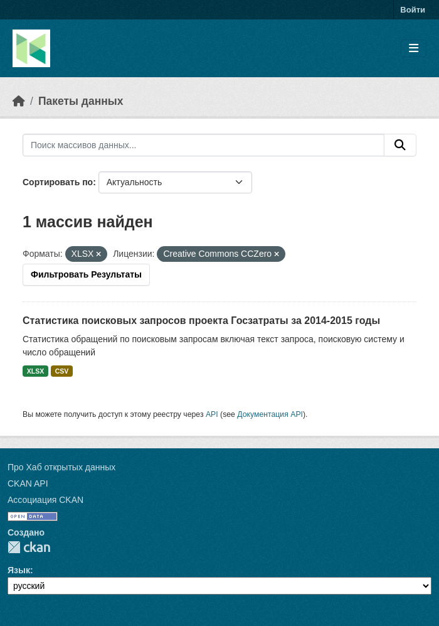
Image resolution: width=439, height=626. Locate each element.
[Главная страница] (19, 101)
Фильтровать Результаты (86, 274)
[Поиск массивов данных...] (203, 145)
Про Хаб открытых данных (61, 467)
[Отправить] (400, 145)
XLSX (35, 371)
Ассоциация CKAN (45, 500)
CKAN (29, 547)
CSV (62, 371)
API (212, 414)
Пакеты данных (81, 101)
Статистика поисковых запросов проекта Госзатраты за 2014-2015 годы (201, 320)
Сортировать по (58, 182)
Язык (19, 570)
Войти (412, 9)
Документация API (270, 414)
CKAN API (28, 483)
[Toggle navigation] (413, 49)
